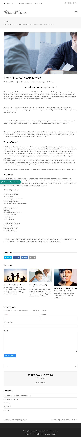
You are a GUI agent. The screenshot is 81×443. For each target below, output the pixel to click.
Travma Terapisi (11, 142)
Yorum (6, 330)
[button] (8, 257)
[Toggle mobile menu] (76, 12)
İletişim (53, 434)
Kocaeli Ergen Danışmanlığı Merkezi (16, 420)
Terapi (43, 82)
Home (6, 24)
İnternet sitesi (8, 323)
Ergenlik (8, 406)
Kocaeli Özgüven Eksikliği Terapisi (65, 288)
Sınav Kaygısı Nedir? (12, 399)
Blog (48, 434)
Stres (8, 403)
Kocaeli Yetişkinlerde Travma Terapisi (64, 420)
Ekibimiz (43, 434)
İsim (5, 315)
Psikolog (37, 82)
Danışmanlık (30, 82)
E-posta (44, 315)
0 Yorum (51, 82)
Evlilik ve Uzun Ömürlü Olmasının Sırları (18, 396)
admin (20, 82)
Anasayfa (28, 434)
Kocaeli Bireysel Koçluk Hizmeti (14, 285)
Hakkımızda (36, 434)
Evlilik (8, 410)
